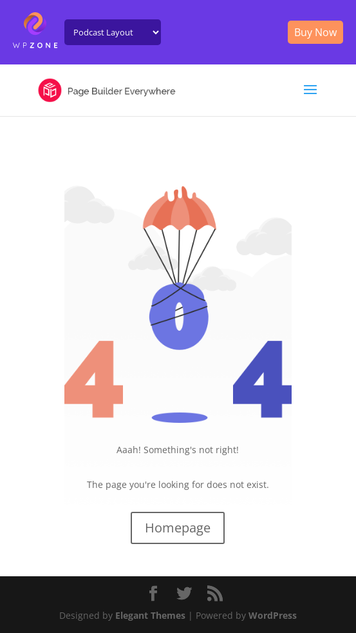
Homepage (178, 527)
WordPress (272, 615)
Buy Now (315, 32)
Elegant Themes (150, 615)
